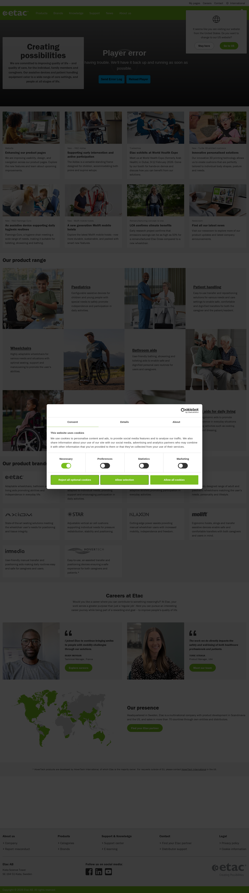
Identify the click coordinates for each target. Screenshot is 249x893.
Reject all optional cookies (74, 479)
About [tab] (176, 421)
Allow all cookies (174, 479)
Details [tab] (124, 421)
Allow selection (124, 479)
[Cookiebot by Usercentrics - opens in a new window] (183, 410)
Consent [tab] (72, 421)
